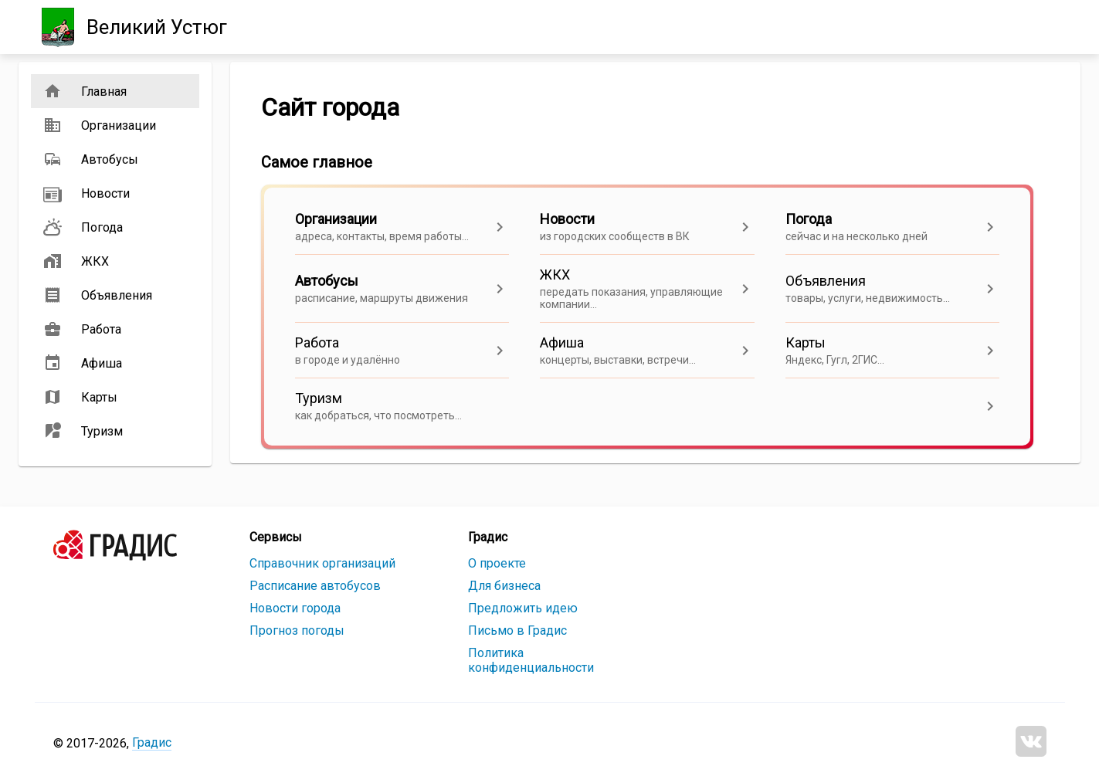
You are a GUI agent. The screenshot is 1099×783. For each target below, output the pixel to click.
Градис (151, 742)
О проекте (497, 563)
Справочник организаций (322, 563)
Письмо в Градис (517, 630)
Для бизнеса (504, 585)
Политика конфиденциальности (531, 660)
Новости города (295, 608)
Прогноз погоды (296, 630)
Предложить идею (523, 608)
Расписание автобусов (315, 585)
